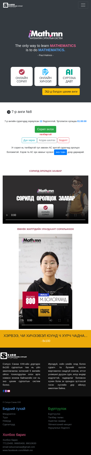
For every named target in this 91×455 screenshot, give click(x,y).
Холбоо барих (10, 440)
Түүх (5, 417)
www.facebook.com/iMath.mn (18, 450)
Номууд (7, 421)
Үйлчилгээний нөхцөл (60, 424)
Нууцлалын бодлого (59, 427)
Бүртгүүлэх (54, 414)
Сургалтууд (9, 424)
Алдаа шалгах (47, 140)
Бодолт (63, 140)
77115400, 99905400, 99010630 (19, 443)
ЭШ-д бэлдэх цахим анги (61, 91)
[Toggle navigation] (83, 5)
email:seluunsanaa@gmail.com (19, 447)
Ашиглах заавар (56, 421)
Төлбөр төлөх (56, 417)
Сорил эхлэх (45, 129)
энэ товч (60, 152)
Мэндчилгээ (9, 414)
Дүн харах (29, 140)
